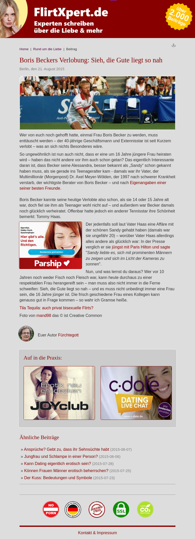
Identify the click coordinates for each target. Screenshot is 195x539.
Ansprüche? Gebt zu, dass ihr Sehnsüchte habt (66, 449)
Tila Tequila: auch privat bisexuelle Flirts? (56, 308)
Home (24, 49)
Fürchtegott (68, 335)
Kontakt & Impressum (97, 533)
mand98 (44, 315)
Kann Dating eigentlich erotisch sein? (57, 463)
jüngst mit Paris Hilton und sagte (141, 247)
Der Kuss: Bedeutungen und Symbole (58, 478)
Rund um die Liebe (47, 49)
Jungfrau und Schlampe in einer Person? (61, 456)
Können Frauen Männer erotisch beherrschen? (66, 471)
